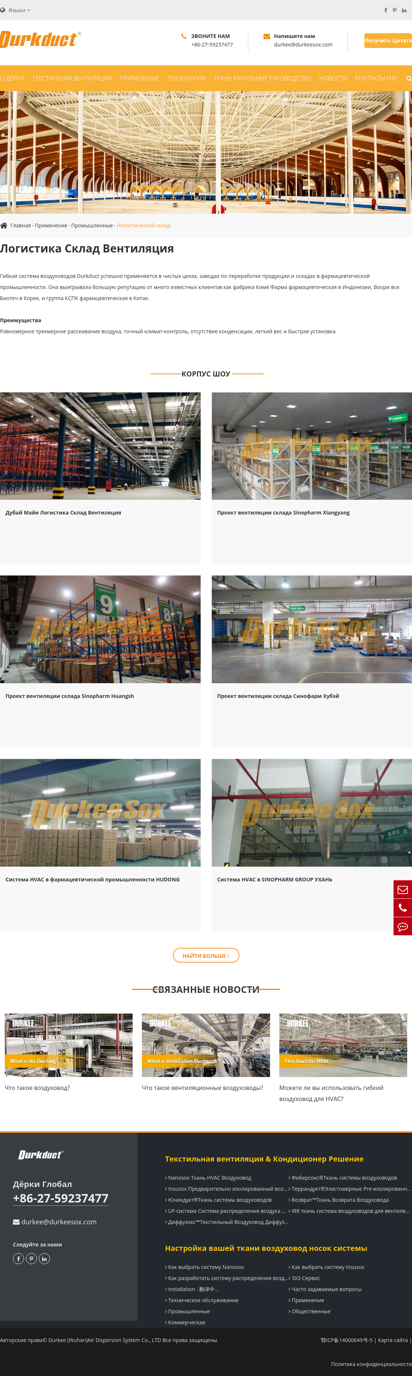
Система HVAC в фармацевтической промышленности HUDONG (93, 879)
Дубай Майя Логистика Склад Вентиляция (63, 512)
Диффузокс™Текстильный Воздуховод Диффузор (227, 1221)
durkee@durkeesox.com (55, 1221)
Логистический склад (143, 225)
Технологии (186, 78)
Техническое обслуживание (202, 1300)
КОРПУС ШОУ (206, 374)
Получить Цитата (388, 40)
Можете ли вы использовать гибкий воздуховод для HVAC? (331, 1093)
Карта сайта (393, 1340)
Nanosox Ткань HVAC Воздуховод (208, 1177)
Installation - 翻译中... (192, 1289)
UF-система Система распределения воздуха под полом (227, 1210)
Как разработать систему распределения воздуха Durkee (227, 1278)
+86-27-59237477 (60, 1198)
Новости (333, 78)
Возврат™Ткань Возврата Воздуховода (339, 1199)
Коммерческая (185, 1322)
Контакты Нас (376, 78)
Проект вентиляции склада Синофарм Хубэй (278, 695)
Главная (20, 225)
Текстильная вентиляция (72, 78)
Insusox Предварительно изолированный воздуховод (227, 1188)
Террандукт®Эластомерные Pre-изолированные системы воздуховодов (350, 1188)
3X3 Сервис (304, 1278)
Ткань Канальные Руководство (262, 78)
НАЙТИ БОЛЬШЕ (206, 955)
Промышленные (92, 225)
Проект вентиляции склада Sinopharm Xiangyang (283, 512)
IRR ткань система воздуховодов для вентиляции (350, 1210)
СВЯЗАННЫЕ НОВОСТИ (206, 989)
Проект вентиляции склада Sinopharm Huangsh (70, 695)
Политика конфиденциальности (371, 1364)
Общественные (310, 1311)
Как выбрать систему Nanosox (204, 1266)
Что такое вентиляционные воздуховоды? (202, 1088)
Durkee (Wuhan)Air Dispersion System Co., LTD (104, 1340)
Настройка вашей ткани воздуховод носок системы (266, 1248)
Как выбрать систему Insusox (327, 1266)
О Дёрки (12, 78)
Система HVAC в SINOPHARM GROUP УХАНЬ (275, 879)
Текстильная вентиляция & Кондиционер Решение (264, 1159)
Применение (139, 78)
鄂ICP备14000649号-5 (346, 1340)
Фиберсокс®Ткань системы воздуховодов (343, 1177)
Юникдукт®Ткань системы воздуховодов (218, 1199)
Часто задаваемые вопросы (325, 1289)
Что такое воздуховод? (37, 1088)
